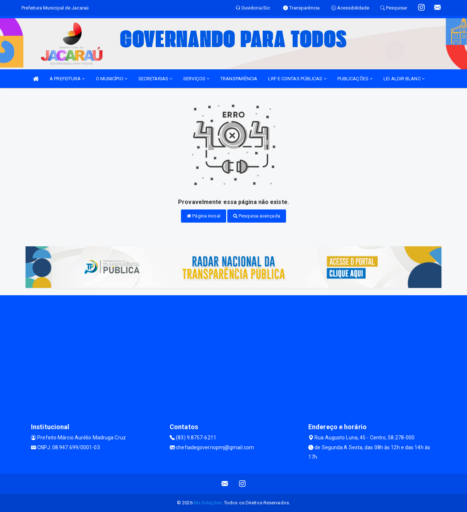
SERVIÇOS (196, 78)
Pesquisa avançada (256, 216)
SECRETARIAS (155, 78)
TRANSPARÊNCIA (238, 78)
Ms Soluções (208, 502)
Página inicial (203, 216)
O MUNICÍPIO (111, 78)
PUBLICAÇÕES (355, 78)
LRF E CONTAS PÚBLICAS (297, 78)
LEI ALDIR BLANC (404, 78)
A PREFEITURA (67, 78)
